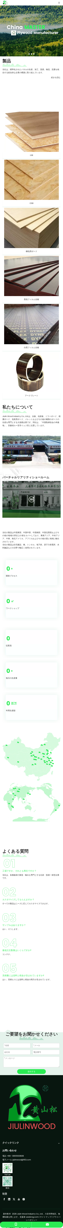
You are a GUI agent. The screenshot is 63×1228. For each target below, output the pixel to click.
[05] (9, 968)
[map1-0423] (31, 802)
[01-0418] (9, 863)
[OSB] (31, 180)
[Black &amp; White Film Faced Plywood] (31, 324)
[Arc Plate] (31, 372)
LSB (31, 155)
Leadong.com (32, 1217)
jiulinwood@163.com (22, 1159)
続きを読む (56, 77)
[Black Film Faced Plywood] (31, 276)
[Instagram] (24, 1199)
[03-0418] (9, 917)
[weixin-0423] (7, 1181)
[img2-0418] (31, 499)
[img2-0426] (31, 450)
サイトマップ (45, 1217)
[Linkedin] (9, 1199)
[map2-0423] (31, 756)
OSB (31, 203)
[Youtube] (19, 1199)
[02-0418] (9, 891)
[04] (9, 943)
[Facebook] (4, 1199)
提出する (31, 1071)
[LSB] (31, 132)
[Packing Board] (31, 228)
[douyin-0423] (7, 1168)
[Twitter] (14, 1199)
